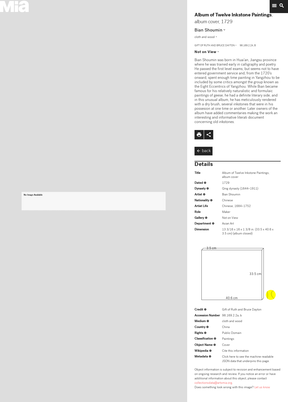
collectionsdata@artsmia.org (213, 383)
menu (274, 5)
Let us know (262, 387)
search (281, 5)
